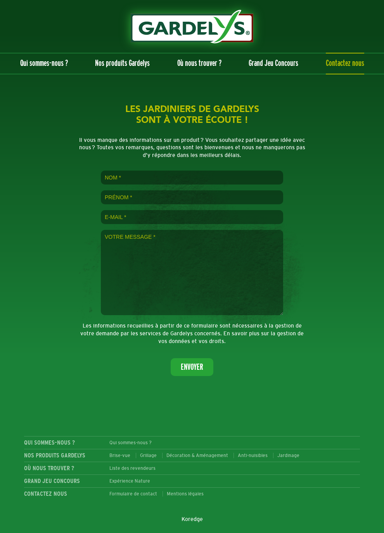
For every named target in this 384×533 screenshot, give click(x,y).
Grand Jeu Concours (273, 63)
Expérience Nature (129, 481)
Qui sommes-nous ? (44, 63)
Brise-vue (119, 455)
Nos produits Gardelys (122, 63)
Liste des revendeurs (132, 468)
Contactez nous (345, 63)
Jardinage (288, 455)
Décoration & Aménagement (197, 455)
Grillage (148, 455)
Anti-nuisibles (253, 455)
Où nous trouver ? (199, 63)
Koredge (192, 519)
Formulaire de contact (133, 494)
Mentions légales (185, 494)
